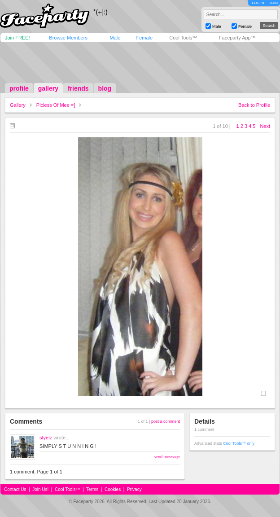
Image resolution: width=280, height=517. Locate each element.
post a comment (165, 421)
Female (144, 37)
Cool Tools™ (183, 37)
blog (105, 88)
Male (114, 37)
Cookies (113, 489)
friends (78, 88)
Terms (92, 489)
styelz (45, 437)
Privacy (134, 489)
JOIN (274, 3)
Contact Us (15, 489)
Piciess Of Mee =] (55, 105)
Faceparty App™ (237, 37)
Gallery (18, 105)
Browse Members (68, 37)
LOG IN (258, 3)
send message (166, 457)
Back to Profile (254, 105)
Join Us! (40, 489)
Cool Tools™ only (238, 443)
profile (19, 88)
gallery (48, 88)
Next (265, 126)
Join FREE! (17, 37)
